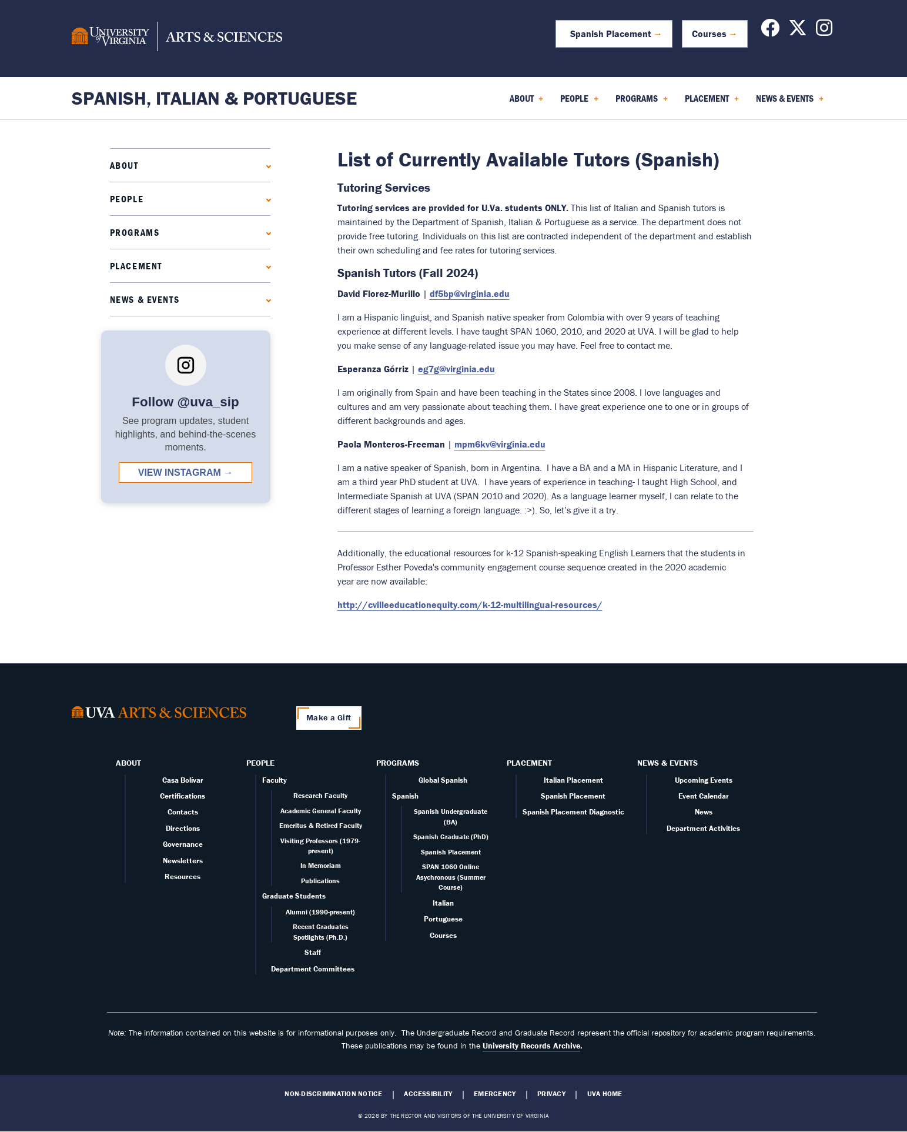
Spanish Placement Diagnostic (573, 812)
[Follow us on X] (797, 31)
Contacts (183, 812)
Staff (312, 952)
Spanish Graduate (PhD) (450, 836)
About (124, 165)
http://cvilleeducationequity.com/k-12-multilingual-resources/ (470, 604)
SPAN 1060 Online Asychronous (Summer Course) (451, 876)
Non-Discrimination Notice (333, 1094)
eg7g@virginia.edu (456, 369)
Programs (135, 232)
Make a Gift (328, 717)
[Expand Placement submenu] (266, 265)
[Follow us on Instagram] (824, 31)
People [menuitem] (579, 102)
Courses (709, 33)
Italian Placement (573, 780)
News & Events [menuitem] (789, 102)
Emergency (495, 1094)
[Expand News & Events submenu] (266, 299)
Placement (136, 266)
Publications (320, 880)
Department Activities (703, 828)
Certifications (182, 796)
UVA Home (604, 1094)
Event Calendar (703, 796)
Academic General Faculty (320, 810)
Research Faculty (320, 795)
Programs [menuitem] (641, 102)
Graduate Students (294, 896)
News (703, 812)
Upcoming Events (703, 780)
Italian (443, 903)
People (127, 199)
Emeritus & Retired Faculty (320, 825)
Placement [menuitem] (712, 102)
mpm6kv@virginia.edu (499, 444)
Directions (183, 828)
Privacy (551, 1094)
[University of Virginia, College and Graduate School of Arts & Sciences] (177, 38)
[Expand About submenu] (266, 165)
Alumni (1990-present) (320, 911)
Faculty (274, 780)
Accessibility (428, 1094)
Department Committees (312, 969)
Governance (183, 844)
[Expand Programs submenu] (266, 232)
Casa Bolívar (182, 780)
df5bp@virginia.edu (470, 293)
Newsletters (183, 861)
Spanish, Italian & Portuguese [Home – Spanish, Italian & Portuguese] (214, 97)
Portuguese (443, 919)
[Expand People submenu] (266, 198)
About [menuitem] (526, 102)
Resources (182, 876)
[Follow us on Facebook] (770, 31)
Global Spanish (443, 780)
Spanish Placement (608, 33)
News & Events (145, 299)
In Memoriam (320, 865)
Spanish (405, 796)
